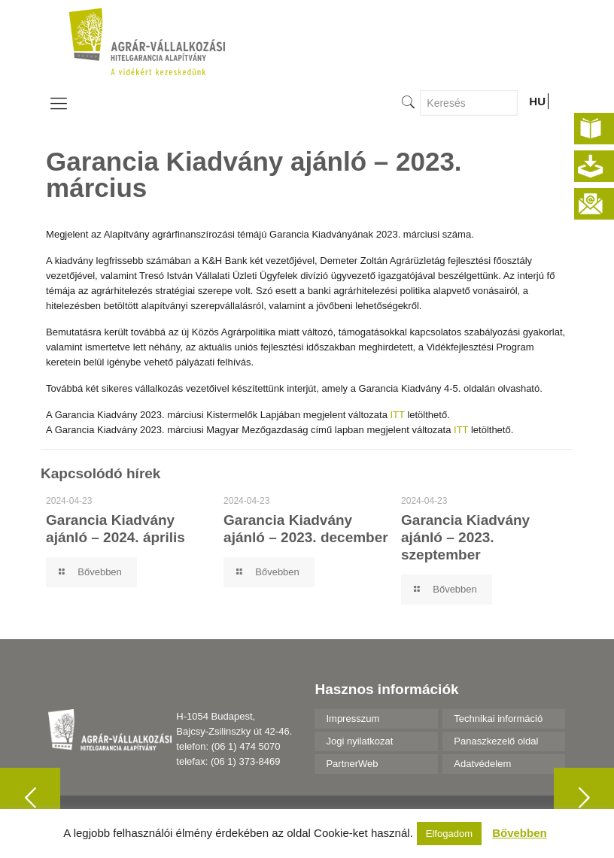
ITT (398, 414)
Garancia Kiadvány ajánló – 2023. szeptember (465, 537)
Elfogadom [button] (449, 833)
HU (537, 101)
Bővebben (519, 832)
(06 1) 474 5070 (246, 746)
